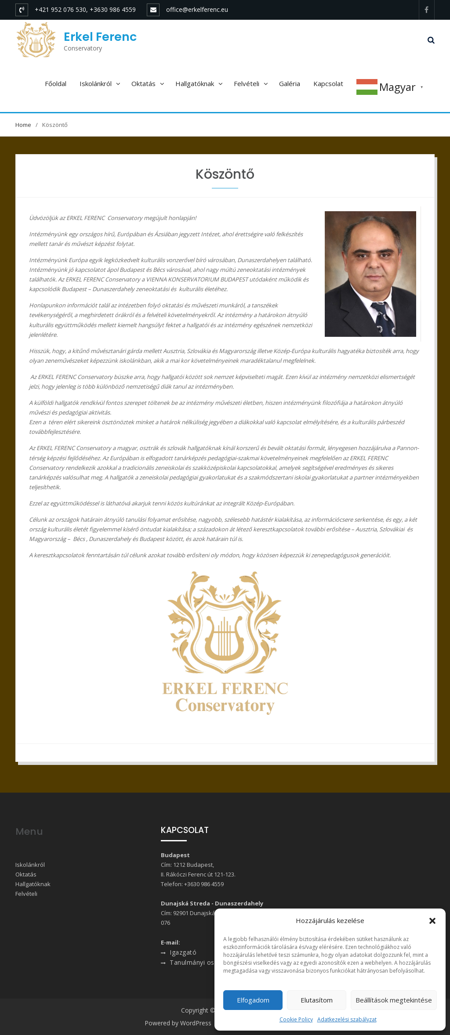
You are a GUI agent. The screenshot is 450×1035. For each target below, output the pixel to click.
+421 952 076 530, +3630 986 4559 (85, 9)
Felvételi (246, 83)
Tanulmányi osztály (199, 962)
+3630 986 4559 (204, 884)
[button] (432, 920)
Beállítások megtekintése (394, 999)
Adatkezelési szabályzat (347, 1019)
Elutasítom (317, 999)
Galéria (289, 83)
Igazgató (183, 952)
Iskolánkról (96, 83)
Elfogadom (253, 999)
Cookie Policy (296, 1019)
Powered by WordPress (178, 1023)
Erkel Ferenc (100, 37)
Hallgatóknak (194, 83)
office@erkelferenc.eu (197, 9)
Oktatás (143, 83)
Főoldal (55, 83)
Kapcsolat (328, 83)
